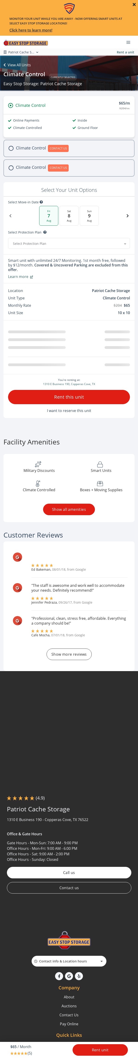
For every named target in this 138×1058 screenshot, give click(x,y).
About (69, 997)
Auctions (69, 1005)
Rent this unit (69, 397)
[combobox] (69, 243)
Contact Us (69, 1014)
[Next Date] (127, 216)
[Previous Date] (10, 216)
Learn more (20, 276)
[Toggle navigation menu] (130, 42)
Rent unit (100, 1049)
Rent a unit (125, 52)
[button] (59, 976)
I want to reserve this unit (69, 410)
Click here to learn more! (30, 30)
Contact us (69, 887)
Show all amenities (69, 509)
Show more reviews (69, 654)
